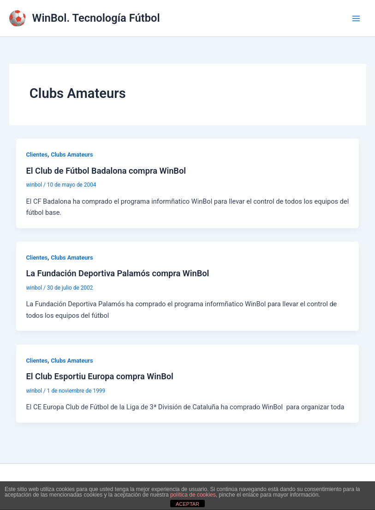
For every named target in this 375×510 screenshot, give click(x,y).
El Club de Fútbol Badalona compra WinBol (106, 171)
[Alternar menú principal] (356, 18)
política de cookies (193, 495)
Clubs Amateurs (72, 154)
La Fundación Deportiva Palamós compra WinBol (117, 273)
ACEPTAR (187, 504)
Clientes (37, 154)
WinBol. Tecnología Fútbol (96, 18)
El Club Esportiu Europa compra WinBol (99, 376)
